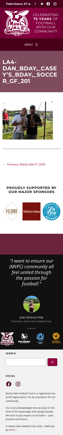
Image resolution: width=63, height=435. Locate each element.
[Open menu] (31, 44)
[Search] (52, 362)
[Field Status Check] (24, 4)
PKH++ (12, 429)
